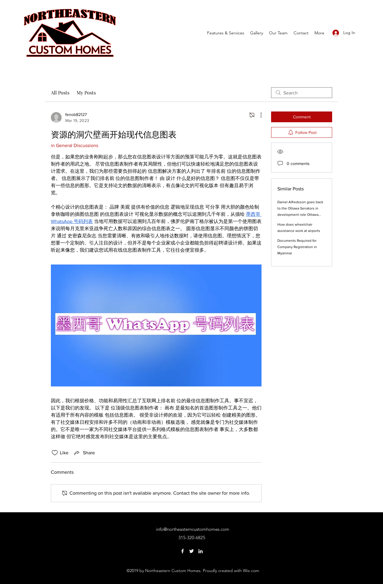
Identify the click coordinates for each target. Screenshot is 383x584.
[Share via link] (84, 452)
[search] (301, 92)
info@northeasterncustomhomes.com (192, 529)
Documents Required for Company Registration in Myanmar (297, 247)
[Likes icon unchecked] (55, 452)
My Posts (86, 92)
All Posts (60, 92)
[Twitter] (191, 551)
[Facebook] (183, 551)
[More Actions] (258, 115)
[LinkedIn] (200, 551)
